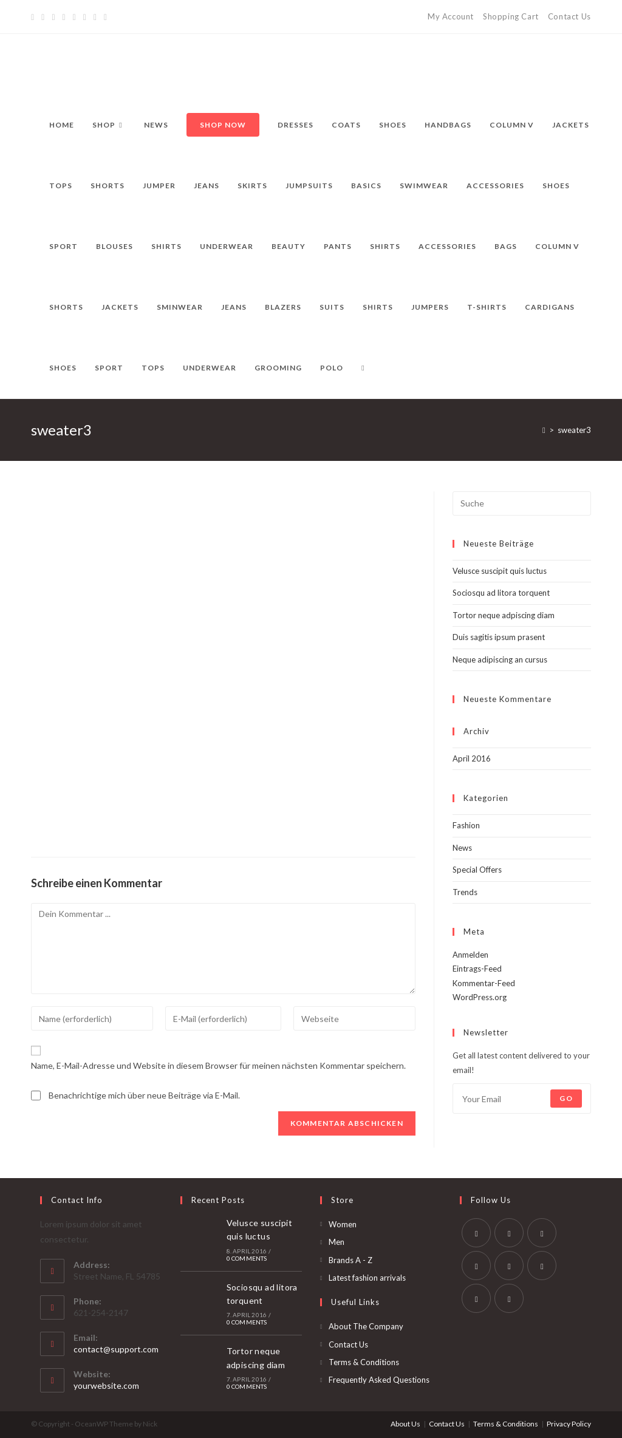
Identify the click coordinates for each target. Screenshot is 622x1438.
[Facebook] (43, 17)
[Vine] (95, 17)
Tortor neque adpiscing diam (504, 615)
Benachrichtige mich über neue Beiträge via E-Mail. (144, 1095)
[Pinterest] (53, 17)
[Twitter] (34, 17)
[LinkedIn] (476, 1265)
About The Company (366, 1326)
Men (336, 1242)
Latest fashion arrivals (367, 1278)
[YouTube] (85, 17)
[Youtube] (476, 1298)
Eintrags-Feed (477, 968)
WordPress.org (480, 997)
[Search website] (362, 368)
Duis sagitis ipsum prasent (499, 637)
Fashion (466, 825)
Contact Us (569, 16)
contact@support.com (116, 1349)
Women (343, 1224)
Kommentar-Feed (484, 983)
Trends (465, 892)
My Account (451, 16)
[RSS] (105, 17)
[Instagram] (74, 17)
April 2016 (472, 758)
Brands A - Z (350, 1260)
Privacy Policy (569, 1423)
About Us (405, 1423)
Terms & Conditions (364, 1362)
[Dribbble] (64, 17)
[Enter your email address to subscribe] (522, 1098)
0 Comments (247, 1258)
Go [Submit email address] (565, 1098)
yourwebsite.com (106, 1385)
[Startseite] (543, 430)
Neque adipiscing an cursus (500, 659)
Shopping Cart (511, 16)
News (462, 848)
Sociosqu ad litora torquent (501, 593)
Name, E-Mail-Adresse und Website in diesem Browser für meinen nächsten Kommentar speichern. (218, 1065)
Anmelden (470, 954)
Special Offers (477, 869)
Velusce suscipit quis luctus (500, 571)
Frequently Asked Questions (379, 1380)
